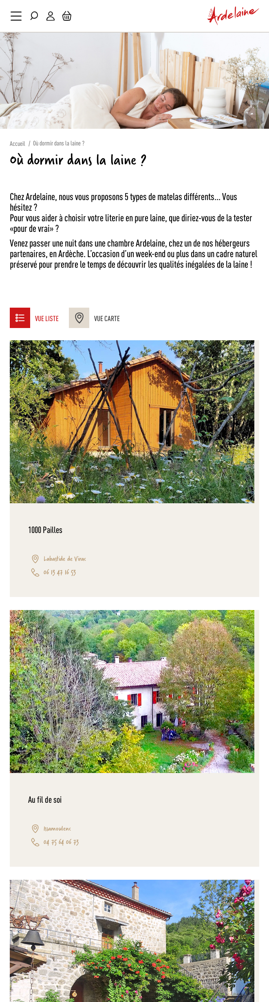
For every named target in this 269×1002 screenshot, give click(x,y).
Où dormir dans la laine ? (58, 143)
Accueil (17, 143)
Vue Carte (94, 318)
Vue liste (34, 318)
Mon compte (50, 16)
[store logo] (233, 16)
